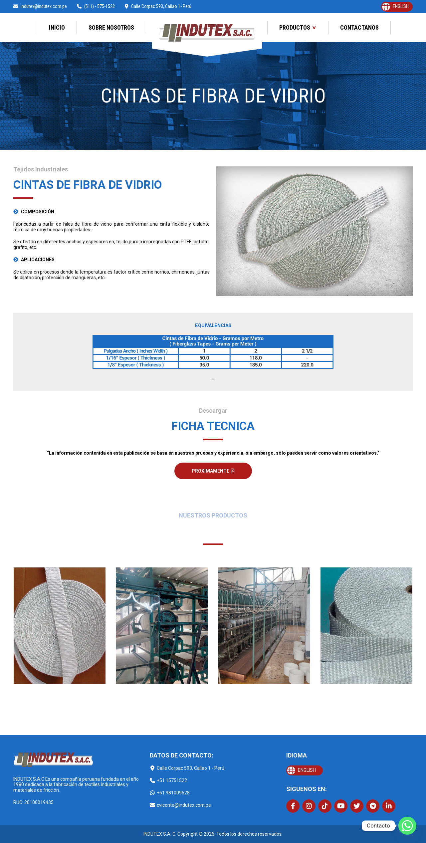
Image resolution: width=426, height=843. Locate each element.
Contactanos (359, 27)
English (401, 6)
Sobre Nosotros (111, 27)
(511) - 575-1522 (96, 6)
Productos (294, 27)
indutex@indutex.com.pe (40, 6)
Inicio (57, 27)
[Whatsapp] (407, 826)
